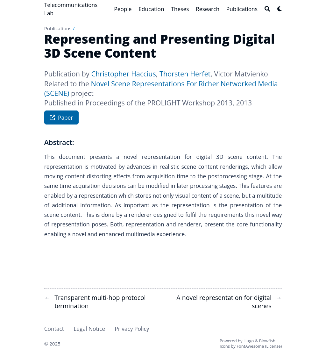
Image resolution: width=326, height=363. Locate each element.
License (273, 346)
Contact (54, 328)
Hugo (249, 341)
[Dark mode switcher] (279, 8)
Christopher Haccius (123, 73)
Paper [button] (61, 118)
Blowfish (267, 341)
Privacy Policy (132, 328)
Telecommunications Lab (71, 9)
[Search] (267, 8)
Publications (58, 28)
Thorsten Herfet (184, 73)
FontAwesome (250, 346)
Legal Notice (89, 328)
